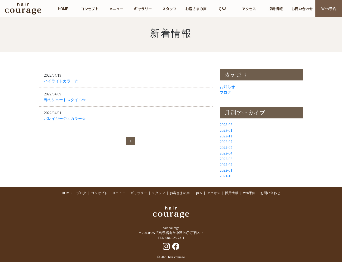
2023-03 (226, 125)
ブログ (225, 92)
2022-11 (226, 136)
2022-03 (226, 159)
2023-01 (226, 130)
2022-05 (226, 147)
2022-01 (226, 170)
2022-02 (226, 165)
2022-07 (226, 142)
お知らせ (227, 87)
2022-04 (226, 153)
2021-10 (226, 176)
